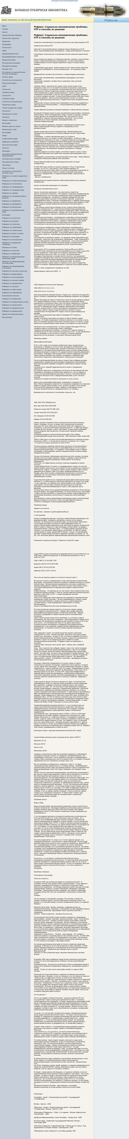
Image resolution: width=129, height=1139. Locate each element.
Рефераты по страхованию (11, 227)
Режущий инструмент (9, 66)
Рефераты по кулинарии (11, 236)
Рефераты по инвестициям (11, 289)
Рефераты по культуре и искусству (14, 271)
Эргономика (6, 165)
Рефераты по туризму (10, 193)
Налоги (4, 32)
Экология (5, 148)
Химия (4, 135)
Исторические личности (10, 296)
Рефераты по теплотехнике (12, 184)
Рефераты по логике (9, 247)
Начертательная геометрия (12, 35)
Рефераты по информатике (12, 292)
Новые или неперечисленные (12, 314)
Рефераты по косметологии (12, 305)
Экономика (6, 151)
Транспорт (6, 117)
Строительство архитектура (12, 101)
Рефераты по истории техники (13, 280)
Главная (5, 29)
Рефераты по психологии (11, 218)
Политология (6, 47)
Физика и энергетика (9, 120)
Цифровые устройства (10, 142)
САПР (4, 86)
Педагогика (6, 41)
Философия (6, 123)
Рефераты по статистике (11, 224)
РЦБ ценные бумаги (9, 83)
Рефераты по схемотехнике (12, 230)
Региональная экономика (11, 63)
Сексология (6, 89)
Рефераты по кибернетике (11, 299)
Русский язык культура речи (12, 80)
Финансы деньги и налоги (11, 126)
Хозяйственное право (10, 139)
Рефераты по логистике (10, 250)
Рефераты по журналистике (12, 283)
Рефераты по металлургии (11, 207)
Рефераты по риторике (10, 221)
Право (4, 50)
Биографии (6, 215)
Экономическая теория (10, 162)
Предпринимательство (10, 54)
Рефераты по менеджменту (12, 204)
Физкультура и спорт (9, 129)
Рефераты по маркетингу (11, 253)
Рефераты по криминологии (12, 311)
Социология (6, 95)
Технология (6, 111)
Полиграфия (6, 44)
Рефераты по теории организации (14, 181)
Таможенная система (9, 114)
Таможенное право (9, 105)
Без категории (7, 317)
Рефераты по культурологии (12, 239)
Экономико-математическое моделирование (12, 155)
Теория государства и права (12, 108)
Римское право (7, 77)
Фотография (6, 132)
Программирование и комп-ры (13, 57)
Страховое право (8, 98)
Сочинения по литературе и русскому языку (12, 172)
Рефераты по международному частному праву (13, 262)
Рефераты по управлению (11, 201)
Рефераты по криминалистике (13, 308)
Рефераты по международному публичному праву (13, 257)
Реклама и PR (7, 69)
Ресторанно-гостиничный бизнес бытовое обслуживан (14, 73)
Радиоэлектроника (8, 60)
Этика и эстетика (8, 168)
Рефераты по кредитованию (12, 274)
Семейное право (8, 92)
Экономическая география (11, 159)
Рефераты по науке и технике (12, 233)
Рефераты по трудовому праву (13, 190)
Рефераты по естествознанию (13, 277)
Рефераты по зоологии (10, 286)
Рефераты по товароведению (12, 187)
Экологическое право (9, 145)
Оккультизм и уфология (10, 38)
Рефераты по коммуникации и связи (15, 302)
